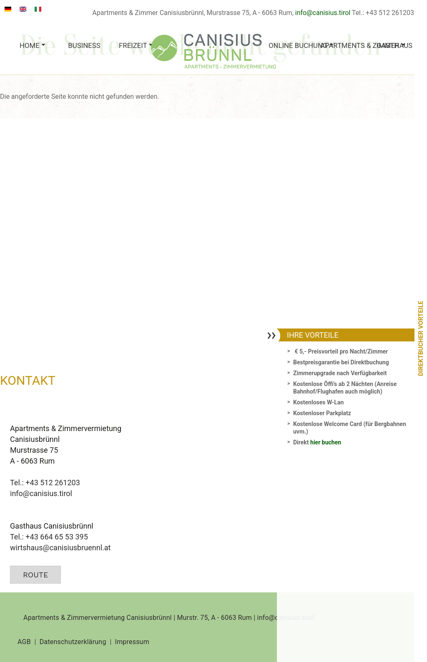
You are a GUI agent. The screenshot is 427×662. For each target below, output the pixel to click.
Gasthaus (394, 45)
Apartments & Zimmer (344, 45)
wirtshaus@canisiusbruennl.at (60, 547)
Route (35, 574)
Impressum (132, 642)
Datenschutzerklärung (73, 642)
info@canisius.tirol (322, 13)
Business (84, 45)
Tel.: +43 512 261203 (45, 482)
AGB (24, 642)
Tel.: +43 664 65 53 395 (49, 536)
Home (30, 45)
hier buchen (325, 442)
